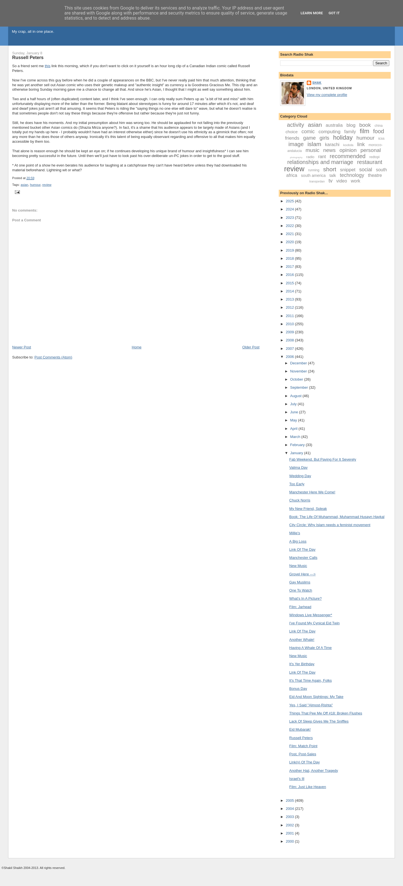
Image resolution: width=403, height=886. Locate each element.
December (299, 363)
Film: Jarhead (300, 607)
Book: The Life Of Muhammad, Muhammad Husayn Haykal (337, 517)
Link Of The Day (302, 549)
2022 (290, 226)
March (295, 437)
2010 (290, 324)
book (365, 125)
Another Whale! (302, 639)
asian (24, 184)
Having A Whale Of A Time (310, 648)
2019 (290, 250)
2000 (290, 841)
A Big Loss (297, 541)
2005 (290, 800)
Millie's (294, 533)
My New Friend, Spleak (308, 509)
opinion (348, 150)
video (341, 181)
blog (350, 125)
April (294, 428)
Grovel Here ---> (302, 574)
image (296, 144)
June (294, 412)
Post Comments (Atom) (53, 357)
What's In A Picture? (305, 598)
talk (332, 175)
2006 (290, 357)
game (309, 138)
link (361, 144)
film (364, 131)
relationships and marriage (320, 162)
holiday (343, 137)
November (299, 371)
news (329, 150)
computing (329, 131)
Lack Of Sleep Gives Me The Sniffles (319, 721)
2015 (290, 283)
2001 (290, 833)
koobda (348, 145)
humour (35, 184)
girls (324, 138)
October (297, 379)
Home (137, 347)
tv (330, 181)
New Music (298, 566)
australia (334, 125)
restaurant (369, 162)
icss (381, 138)
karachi (332, 144)
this (47, 66)
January (297, 453)
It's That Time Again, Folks (310, 680)
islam (314, 144)
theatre (375, 175)
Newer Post (21, 347)
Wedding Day (300, 476)
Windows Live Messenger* (310, 615)
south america (313, 175)
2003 (290, 817)
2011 (290, 316)
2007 (290, 348)
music (313, 150)
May (294, 420)
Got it (334, 13)
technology (352, 175)
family (350, 131)
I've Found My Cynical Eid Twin (314, 623)
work (355, 181)
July (294, 404)
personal (370, 150)
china (379, 126)
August (296, 396)
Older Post (250, 347)
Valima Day (298, 467)
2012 (290, 307)
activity (295, 125)
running (313, 170)
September (299, 387)
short (329, 169)
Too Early (296, 484)
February (298, 445)
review (46, 184)
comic (308, 131)
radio (310, 157)
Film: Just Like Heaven (307, 787)
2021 (290, 234)
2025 (290, 201)
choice (291, 131)
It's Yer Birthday (302, 664)
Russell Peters (28, 57)
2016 (290, 275)
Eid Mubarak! (300, 729)
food (378, 131)
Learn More (312, 13)
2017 (290, 266)
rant (322, 156)
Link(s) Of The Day (304, 762)
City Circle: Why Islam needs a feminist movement (330, 525)
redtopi (374, 157)
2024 (290, 209)
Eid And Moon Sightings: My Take (316, 697)
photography (296, 157)
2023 (290, 217)
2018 (290, 258)
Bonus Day (298, 688)
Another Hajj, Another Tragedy (313, 770)
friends (292, 138)
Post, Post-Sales (302, 754)
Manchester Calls (303, 557)
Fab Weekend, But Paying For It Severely (322, 459)
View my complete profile (327, 95)
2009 (290, 332)
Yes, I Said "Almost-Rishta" (311, 705)
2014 (290, 291)
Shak (317, 82)
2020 (290, 242)
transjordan (317, 181)
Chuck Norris (299, 500)
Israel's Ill (296, 779)
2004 (290, 809)
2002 (290, 825)
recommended (347, 156)
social (365, 169)
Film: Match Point (303, 746)
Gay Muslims (299, 582)
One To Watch (300, 590)
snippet (347, 169)
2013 (290, 299)
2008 (290, 340)
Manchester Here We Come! (312, 492)
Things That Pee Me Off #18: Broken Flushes (325, 713)
